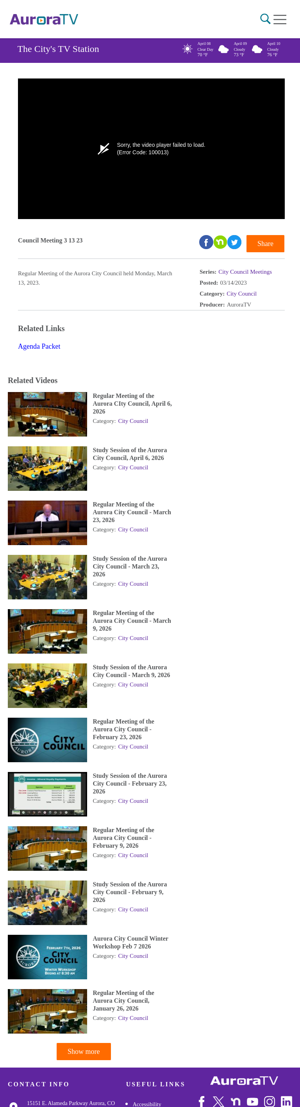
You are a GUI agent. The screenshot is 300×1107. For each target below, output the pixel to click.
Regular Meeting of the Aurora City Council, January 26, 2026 (123, 1000)
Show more (84, 1051)
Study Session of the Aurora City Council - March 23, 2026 (130, 566)
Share (265, 244)
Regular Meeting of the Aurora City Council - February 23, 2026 (123, 729)
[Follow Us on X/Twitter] (218, 1101)
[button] (265, 19)
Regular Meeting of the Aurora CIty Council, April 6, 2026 (132, 403)
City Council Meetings (245, 272)
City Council (242, 294)
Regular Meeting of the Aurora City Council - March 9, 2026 (132, 621)
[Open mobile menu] (279, 19)
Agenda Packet (39, 346)
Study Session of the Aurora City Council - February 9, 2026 (130, 892)
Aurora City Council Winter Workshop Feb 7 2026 (130, 942)
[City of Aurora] (244, 1080)
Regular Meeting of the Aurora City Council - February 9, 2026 (123, 838)
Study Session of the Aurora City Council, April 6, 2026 (130, 454)
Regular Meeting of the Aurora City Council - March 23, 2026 (132, 512)
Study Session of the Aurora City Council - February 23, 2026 (130, 783)
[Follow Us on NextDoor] (235, 1101)
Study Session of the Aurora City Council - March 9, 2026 (131, 671)
